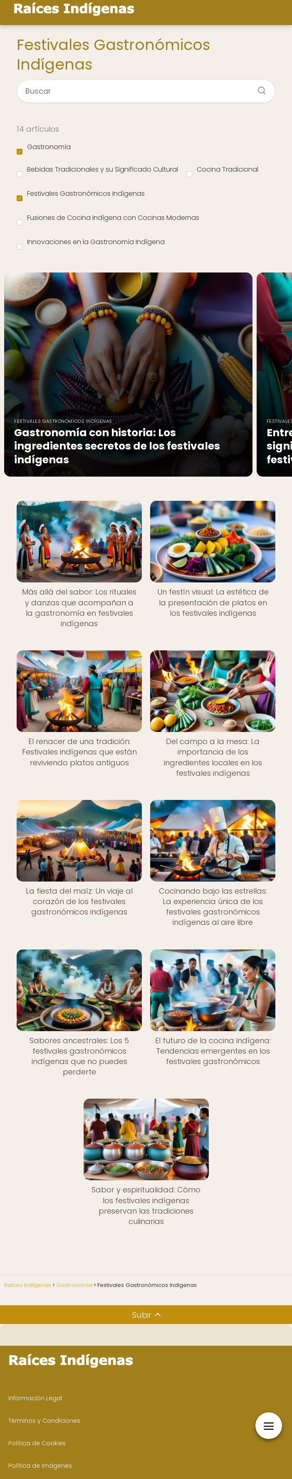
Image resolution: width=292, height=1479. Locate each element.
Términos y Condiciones (44, 1421)
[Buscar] (258, 88)
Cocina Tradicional (222, 171)
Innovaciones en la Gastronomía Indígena (91, 243)
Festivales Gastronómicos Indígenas (81, 195)
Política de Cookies (37, 1443)
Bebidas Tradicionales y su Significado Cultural (97, 171)
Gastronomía (44, 148)
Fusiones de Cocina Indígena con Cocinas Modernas (108, 219)
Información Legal (35, 1398)
